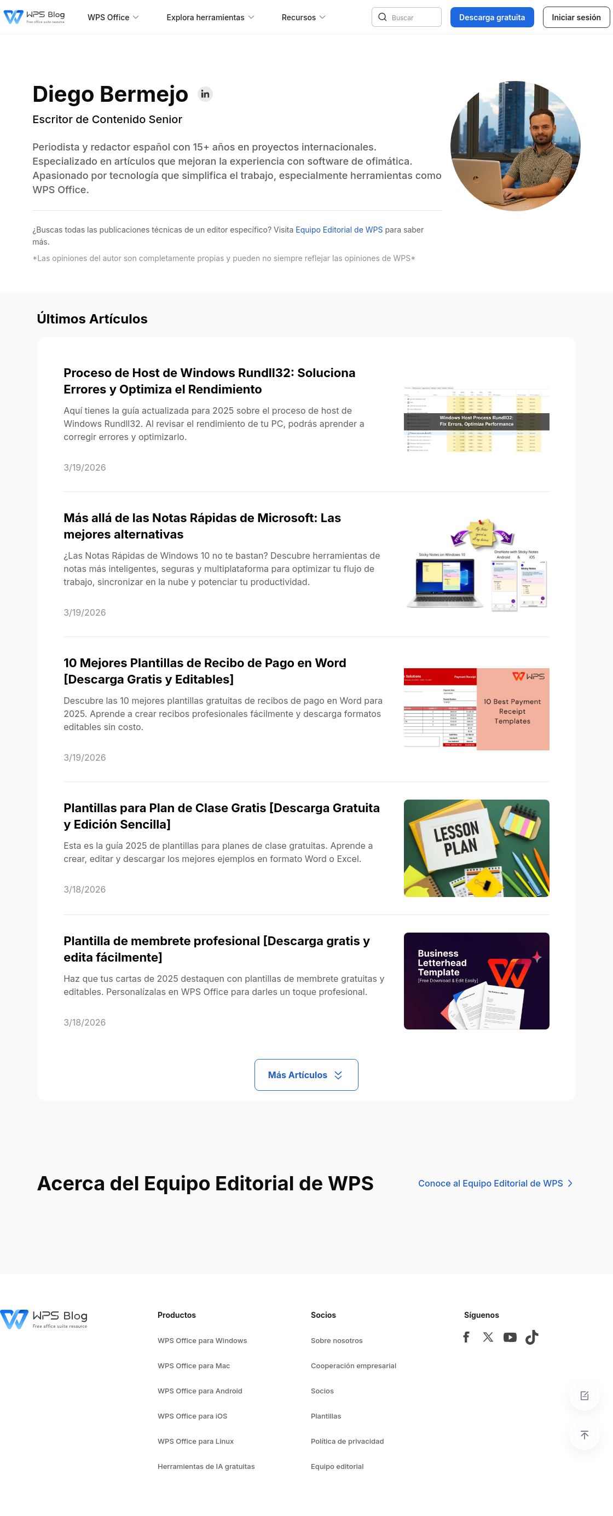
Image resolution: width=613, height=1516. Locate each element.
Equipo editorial (337, 1466)
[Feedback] (584, 1395)
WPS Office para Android (200, 1390)
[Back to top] (584, 1435)
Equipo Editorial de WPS (339, 229)
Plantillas (326, 1415)
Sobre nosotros (337, 1340)
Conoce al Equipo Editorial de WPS (497, 1183)
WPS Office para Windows (202, 1340)
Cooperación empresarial (353, 1365)
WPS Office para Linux (196, 1441)
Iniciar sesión (576, 17)
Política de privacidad (347, 1441)
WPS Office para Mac (194, 1365)
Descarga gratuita (492, 17)
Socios (322, 1390)
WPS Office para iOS (192, 1415)
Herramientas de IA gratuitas (206, 1466)
